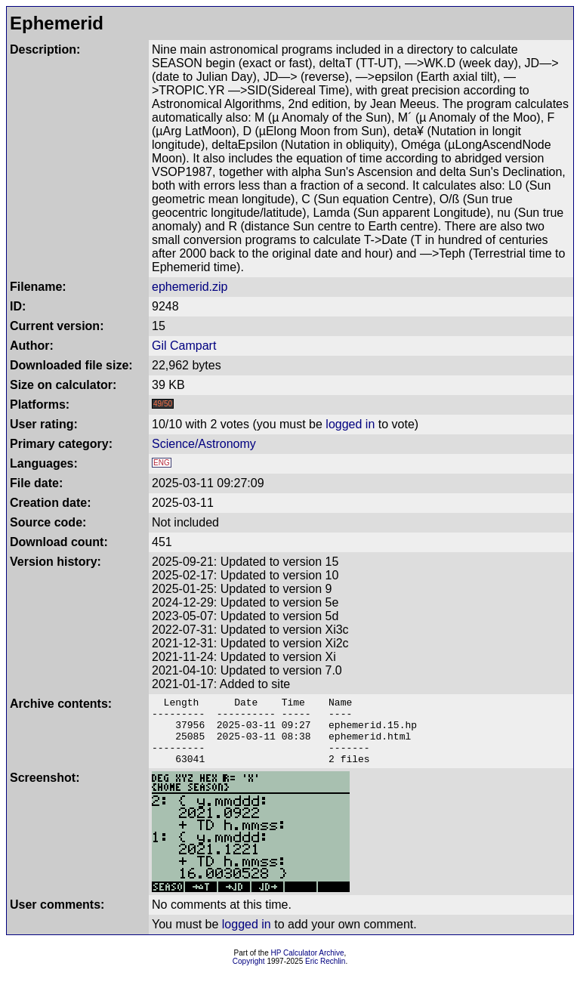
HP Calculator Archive (307, 966)
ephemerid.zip (190, 286)
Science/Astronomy (204, 443)
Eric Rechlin (325, 975)
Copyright (249, 975)
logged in (350, 424)
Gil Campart (184, 345)
